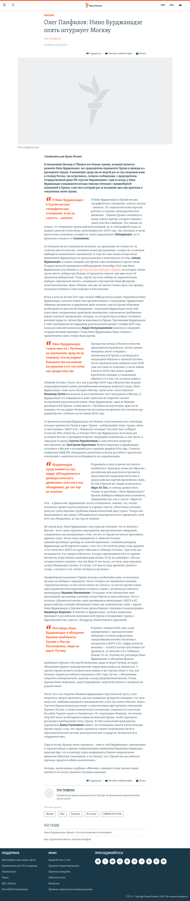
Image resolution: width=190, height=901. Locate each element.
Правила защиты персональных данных (71, 889)
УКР (163, 5)
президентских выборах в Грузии (100, 269)
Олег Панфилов (52, 39)
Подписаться (9, 872)
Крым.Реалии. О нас (60, 860)
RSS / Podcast (9, 883)
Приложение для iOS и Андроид (19, 866)
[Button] (93, 54)
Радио (5, 877)
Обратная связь (57, 877)
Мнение (49, 15)
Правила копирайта (60, 872)
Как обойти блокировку (15, 889)
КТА (172, 5)
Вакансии (54, 883)
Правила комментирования (64, 866)
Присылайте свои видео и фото (19, 860)
